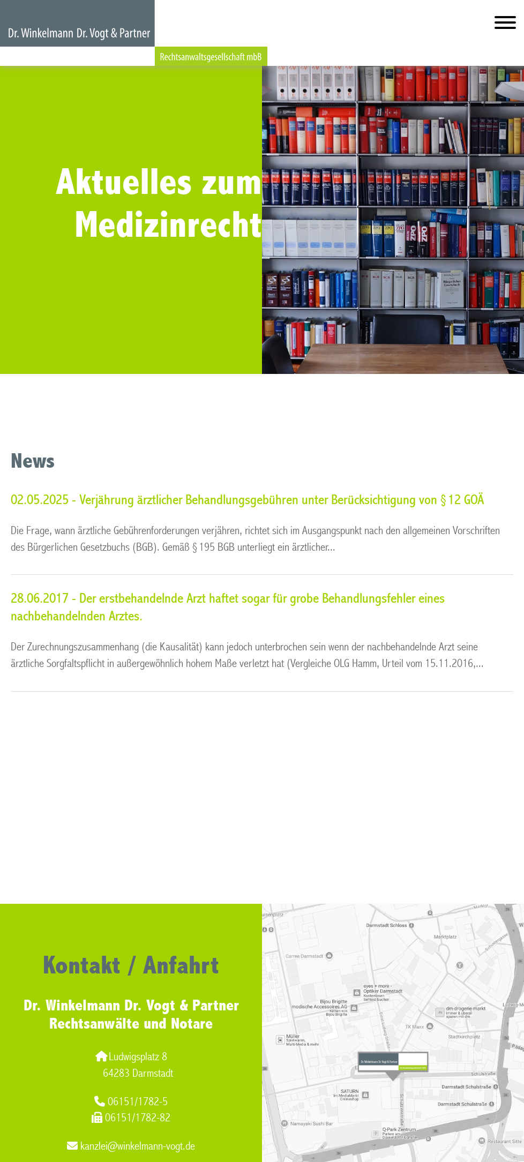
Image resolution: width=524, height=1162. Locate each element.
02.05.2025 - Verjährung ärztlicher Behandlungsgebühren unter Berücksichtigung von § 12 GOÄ (247, 500)
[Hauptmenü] (505, 25)
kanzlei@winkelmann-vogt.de (131, 1146)
